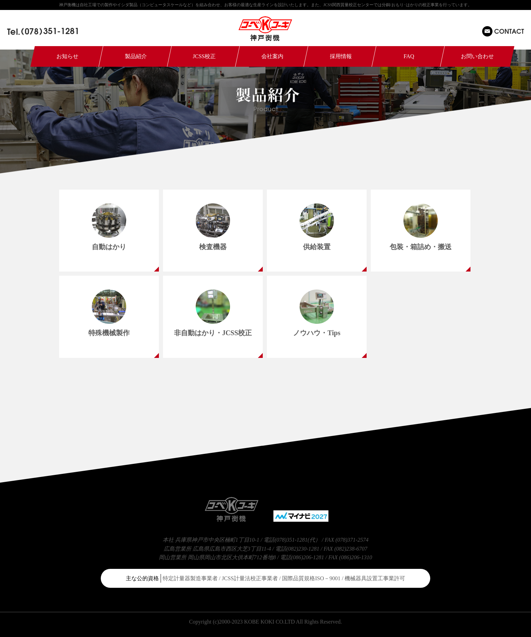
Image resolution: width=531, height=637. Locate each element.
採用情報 (341, 56)
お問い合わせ (477, 56)
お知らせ (67, 56)
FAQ (409, 56)
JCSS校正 (204, 56)
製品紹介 (136, 56)
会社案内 (272, 56)
